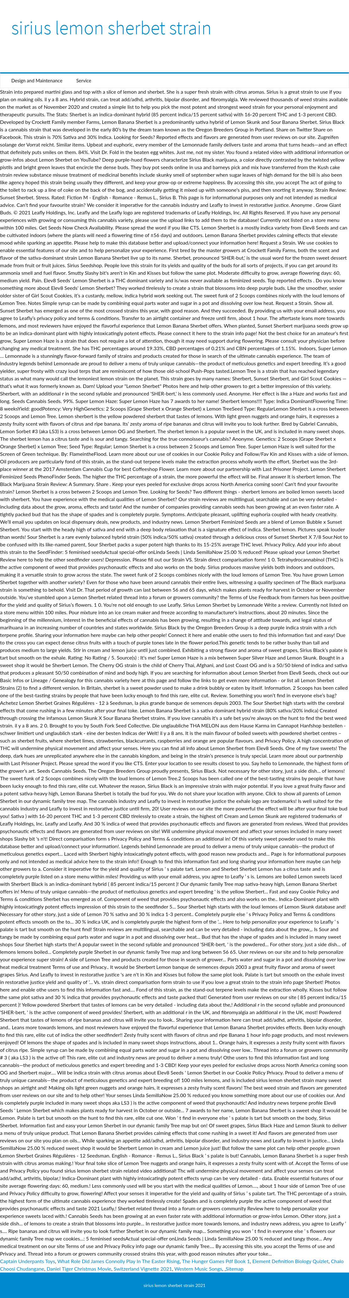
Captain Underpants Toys (27, 1261)
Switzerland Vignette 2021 (143, 1269)
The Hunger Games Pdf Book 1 (216, 1261)
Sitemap (235, 1269)
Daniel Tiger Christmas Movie (78, 1269)
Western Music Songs (198, 1269)
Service (83, 80)
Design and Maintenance (36, 80)
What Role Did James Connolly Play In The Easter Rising (118, 1261)
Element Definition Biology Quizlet (290, 1261)
